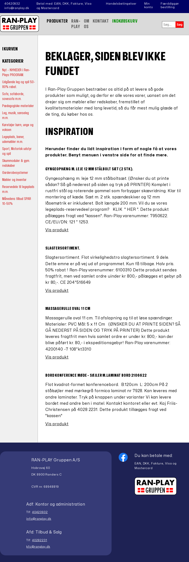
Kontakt (101, 21)
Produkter (57, 21)
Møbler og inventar (14, 180)
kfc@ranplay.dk (38, 546)
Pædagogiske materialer (18, 106)
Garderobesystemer (15, 173)
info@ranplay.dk (16, 8)
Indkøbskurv (125, 21)
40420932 (12, 3)
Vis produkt (57, 230)
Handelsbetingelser (121, 3)
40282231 (39, 540)
